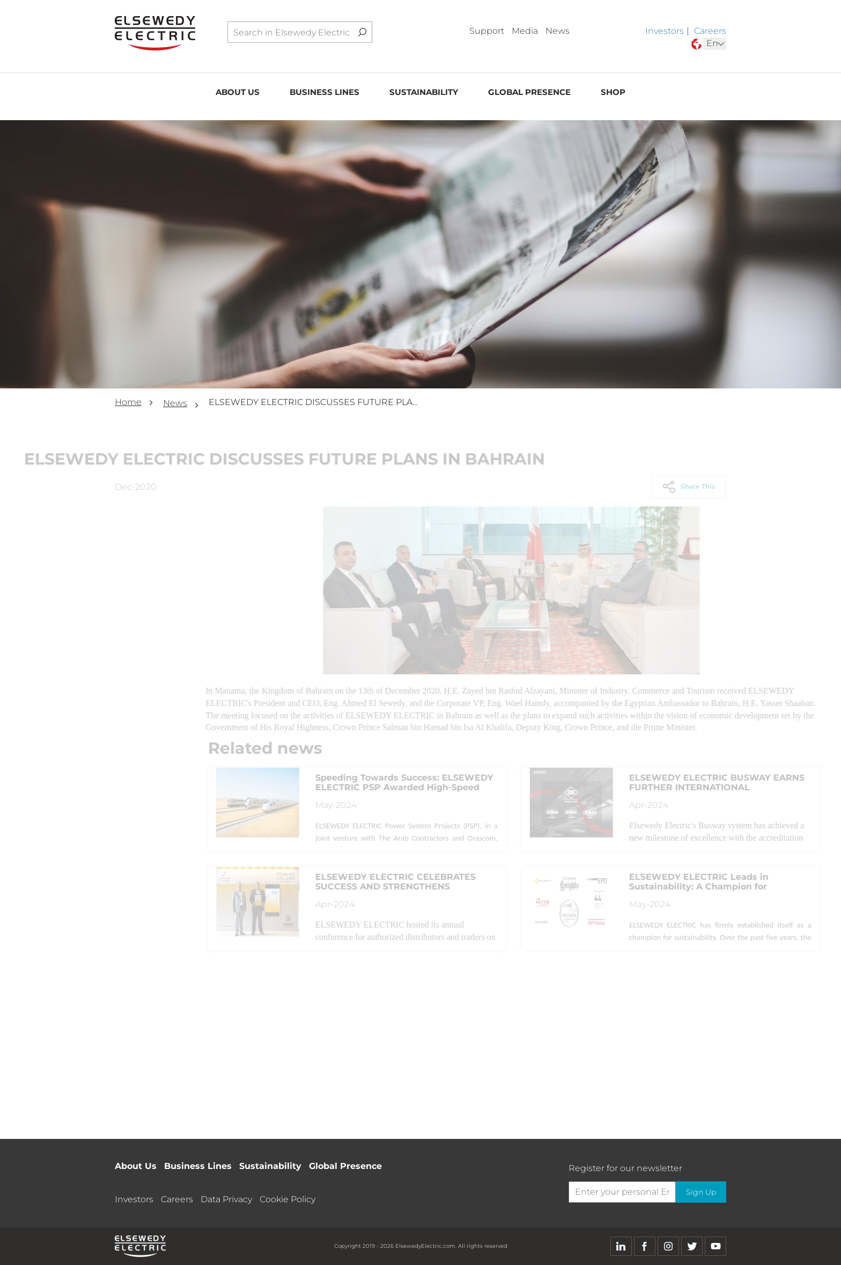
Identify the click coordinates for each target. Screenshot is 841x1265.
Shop (613, 95)
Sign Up (699, 1192)
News (557, 31)
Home (128, 402)
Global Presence (529, 95)
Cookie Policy (287, 1199)
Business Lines (324, 95)
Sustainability (423, 95)
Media (525, 31)
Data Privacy (226, 1199)
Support (486, 31)
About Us (238, 95)
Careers (710, 31)
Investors (664, 31)
